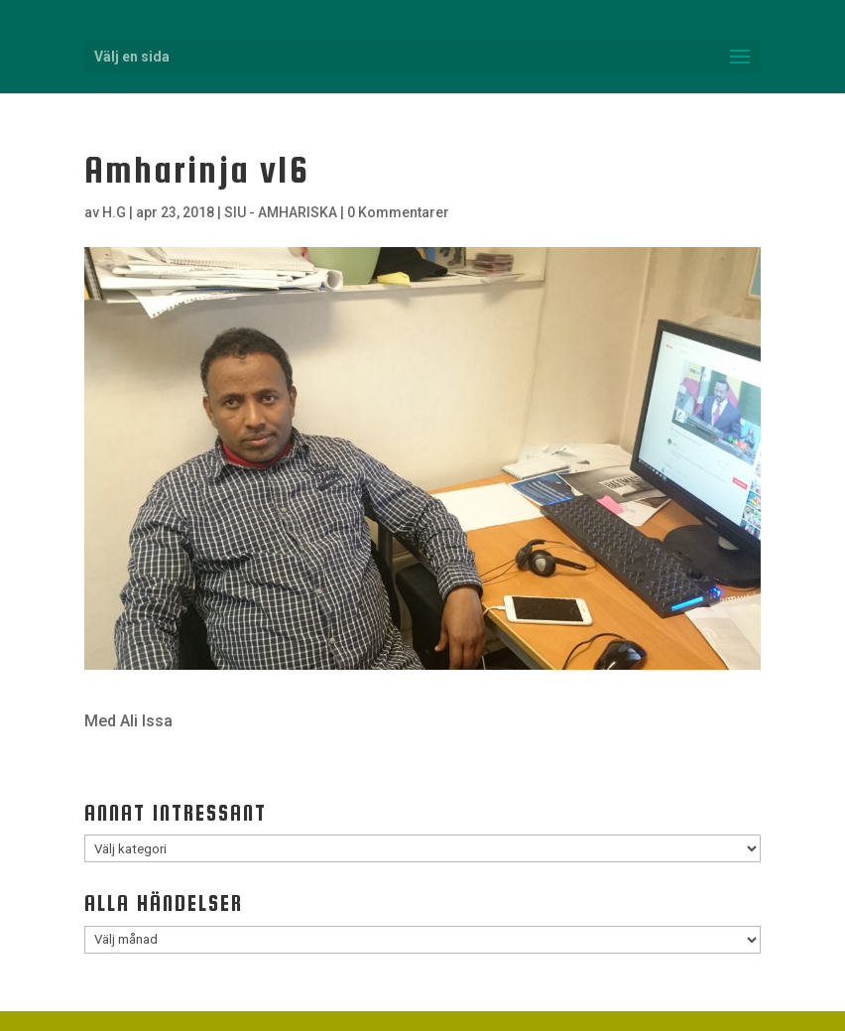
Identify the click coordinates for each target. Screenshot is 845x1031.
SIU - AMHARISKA (280, 212)
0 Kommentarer (398, 212)
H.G (114, 212)
